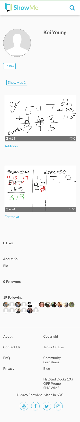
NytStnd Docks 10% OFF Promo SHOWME (58, 382)
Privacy (8, 368)
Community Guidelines (52, 360)
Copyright (50, 336)
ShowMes (17, 82)
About (8, 336)
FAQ (6, 358)
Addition (11, 146)
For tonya (12, 217)
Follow (9, 66)
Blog (46, 368)
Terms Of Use (53, 347)
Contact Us (11, 347)
